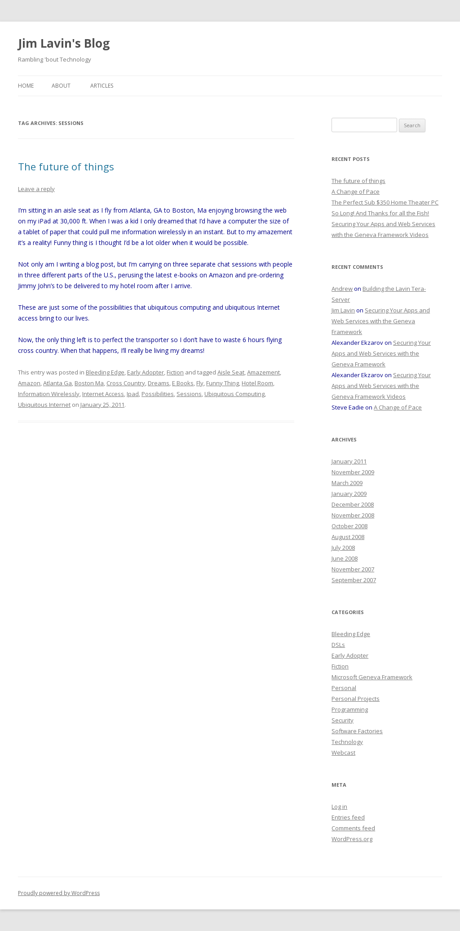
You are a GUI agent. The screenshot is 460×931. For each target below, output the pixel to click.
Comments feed (353, 828)
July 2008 (343, 547)
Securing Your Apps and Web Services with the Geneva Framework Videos (381, 386)
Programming (350, 709)
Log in (339, 806)
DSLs (338, 645)
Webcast (343, 752)
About (61, 85)
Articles (101, 85)
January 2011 (349, 461)
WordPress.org (352, 839)
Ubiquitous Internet (44, 405)
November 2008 (353, 515)
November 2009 (353, 472)
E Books (183, 383)
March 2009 (347, 483)
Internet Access (103, 394)
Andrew (342, 289)
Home (26, 85)
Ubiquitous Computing (234, 394)
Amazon (29, 383)
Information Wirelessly (49, 394)
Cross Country (125, 383)
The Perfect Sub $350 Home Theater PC (385, 202)
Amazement (263, 372)
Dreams (158, 383)
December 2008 (353, 504)
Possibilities (158, 394)
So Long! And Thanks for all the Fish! (380, 213)
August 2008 (348, 537)
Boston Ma (89, 383)
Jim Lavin (343, 310)
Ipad (133, 394)
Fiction (175, 372)
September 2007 (354, 580)
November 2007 (353, 569)
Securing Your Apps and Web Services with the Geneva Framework (381, 321)
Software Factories (357, 731)
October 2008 (349, 526)
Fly (199, 383)
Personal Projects (356, 699)
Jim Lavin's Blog (64, 43)
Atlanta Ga (57, 383)
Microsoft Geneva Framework (372, 677)
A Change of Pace (356, 191)
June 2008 (345, 558)
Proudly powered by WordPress (59, 893)
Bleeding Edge (105, 372)
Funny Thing (222, 383)
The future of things (66, 166)
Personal (344, 688)
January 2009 (349, 494)
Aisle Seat (230, 372)
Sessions (189, 394)
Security (343, 720)
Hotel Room (257, 383)
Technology (347, 742)
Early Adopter (145, 372)
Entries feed (348, 817)
